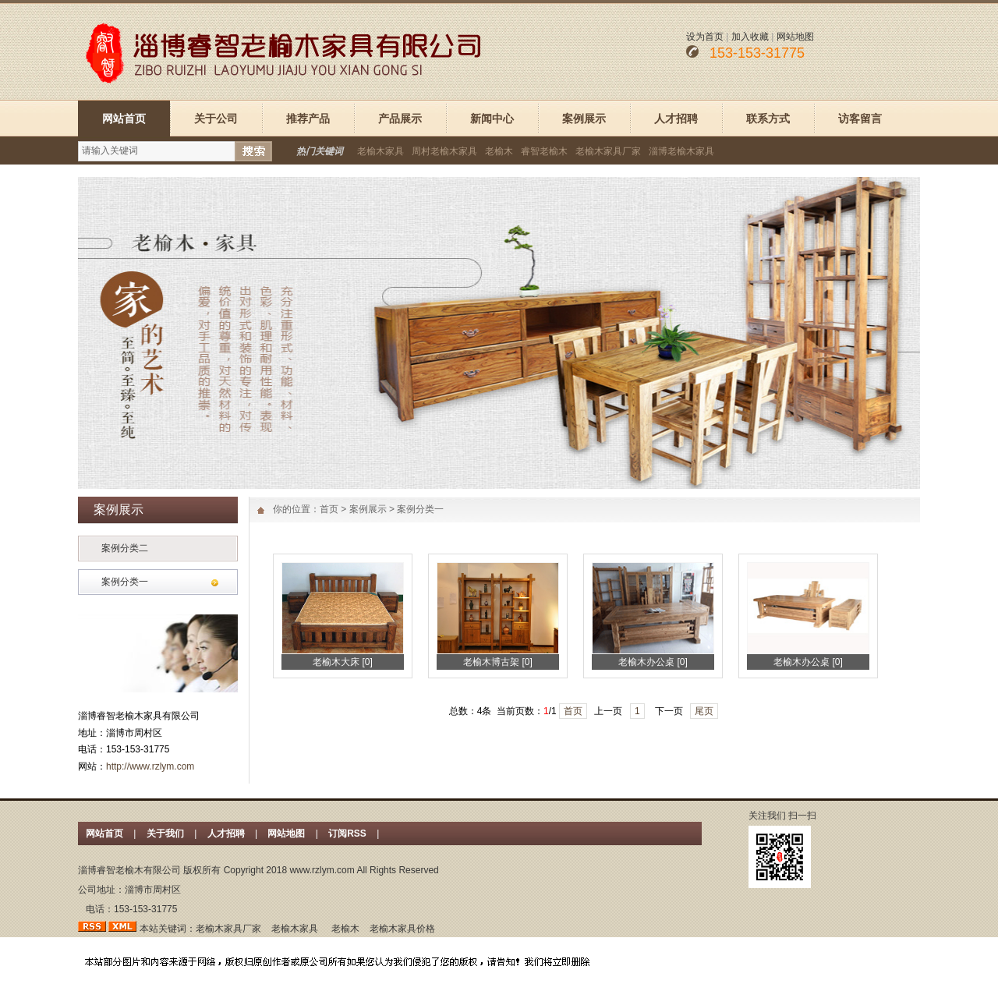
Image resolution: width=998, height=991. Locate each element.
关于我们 (165, 833)
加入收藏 (750, 36)
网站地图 (795, 36)
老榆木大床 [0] (343, 662)
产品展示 (400, 118)
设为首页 (705, 36)
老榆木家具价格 (402, 928)
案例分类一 (124, 581)
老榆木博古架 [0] (498, 662)
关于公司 (216, 118)
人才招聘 (676, 118)
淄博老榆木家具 (681, 151)
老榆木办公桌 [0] (653, 662)
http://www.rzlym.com (150, 766)
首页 (329, 509)
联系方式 (768, 118)
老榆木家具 (380, 151)
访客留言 (860, 118)
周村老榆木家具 (444, 151)
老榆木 (499, 151)
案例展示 (584, 118)
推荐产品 (308, 118)
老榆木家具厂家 (608, 151)
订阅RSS (348, 833)
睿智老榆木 (544, 151)
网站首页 (124, 118)
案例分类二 (124, 548)
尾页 (704, 711)
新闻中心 (492, 118)
